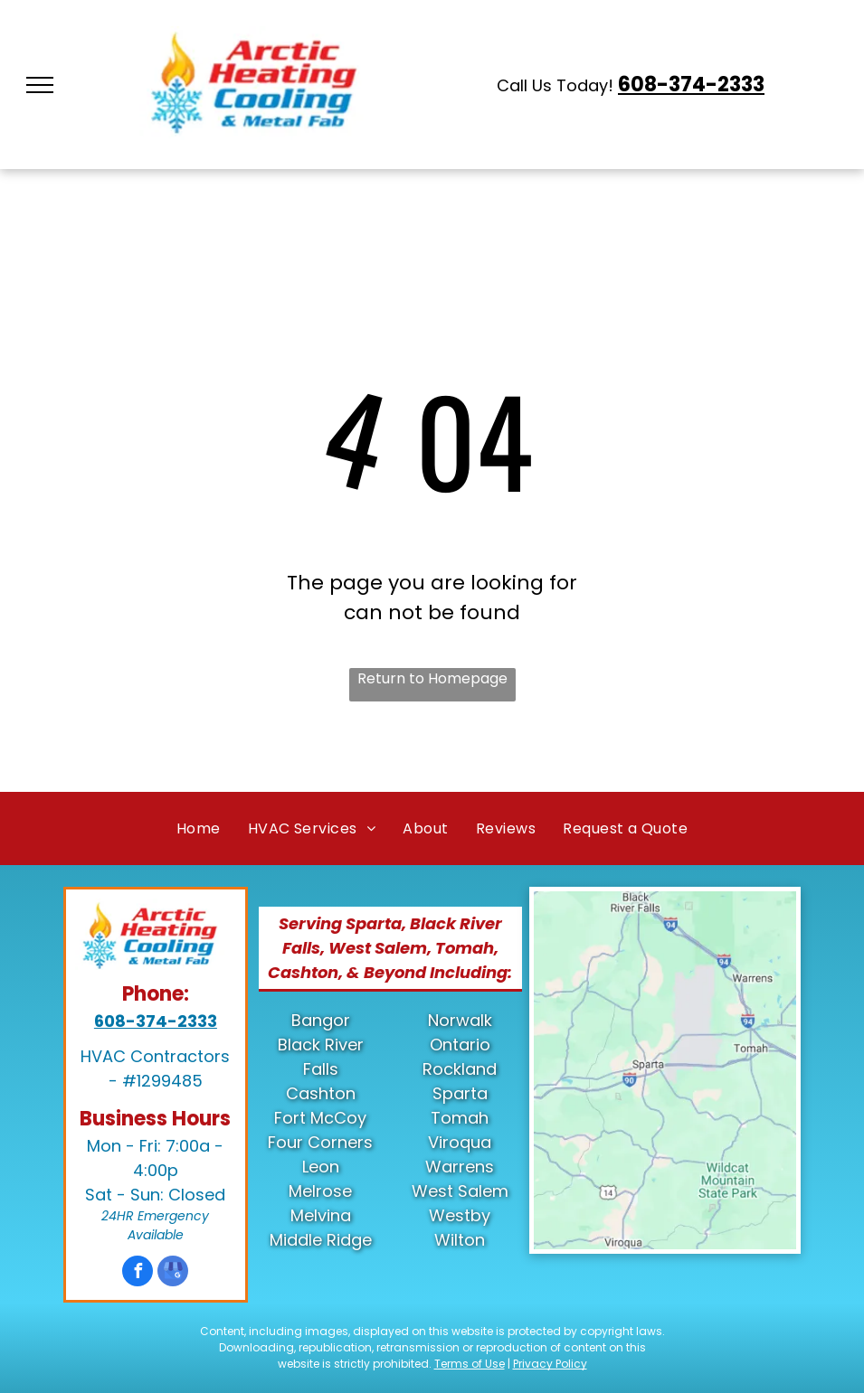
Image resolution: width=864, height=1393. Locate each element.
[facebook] (137, 1273)
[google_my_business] (172, 1273)
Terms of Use (469, 1363)
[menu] (39, 84)
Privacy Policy (550, 1363)
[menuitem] (198, 828)
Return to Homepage (432, 678)
